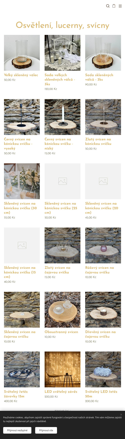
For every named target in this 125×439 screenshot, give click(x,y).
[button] (107, 6)
